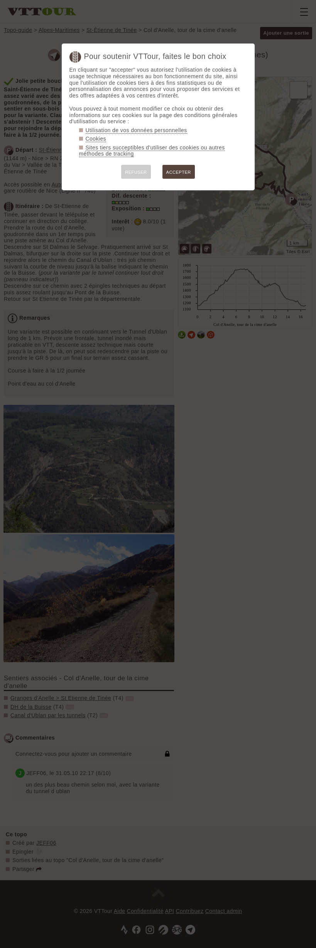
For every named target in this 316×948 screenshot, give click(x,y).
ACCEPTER (178, 172)
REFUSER (136, 172)
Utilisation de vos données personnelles (136, 130)
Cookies (96, 139)
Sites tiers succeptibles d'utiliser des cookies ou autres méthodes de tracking (152, 150)
